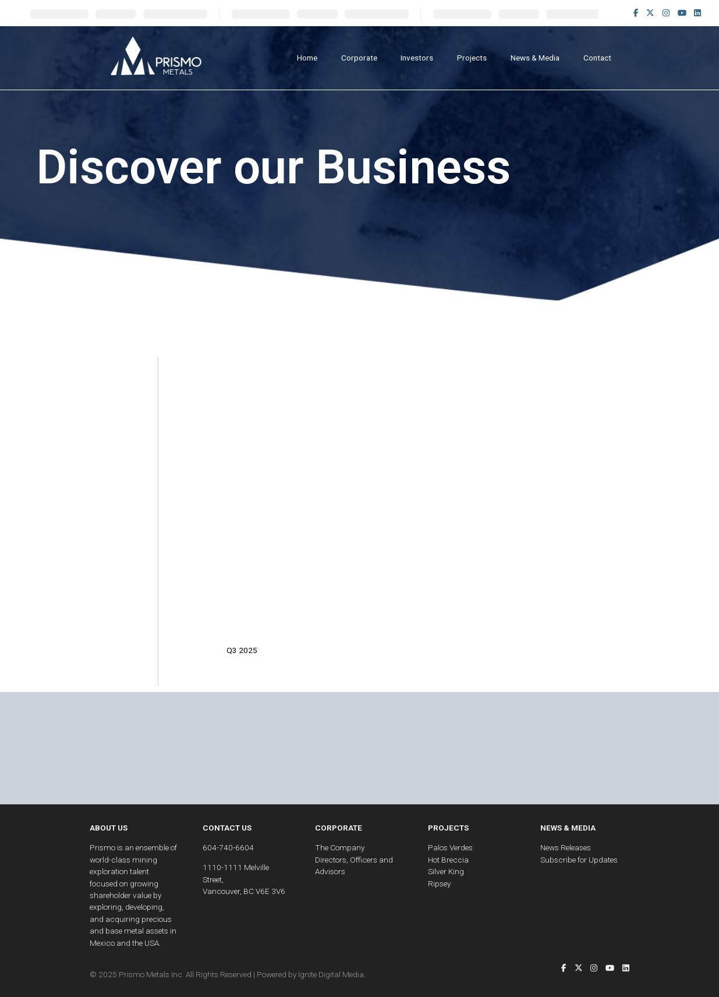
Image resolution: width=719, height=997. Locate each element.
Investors (417, 57)
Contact (597, 57)
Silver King (446, 871)
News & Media (535, 57)
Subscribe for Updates (579, 859)
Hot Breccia (448, 859)
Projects (472, 57)
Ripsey (439, 883)
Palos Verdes (450, 847)
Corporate (359, 57)
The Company (339, 847)
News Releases (565, 847)
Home (307, 57)
